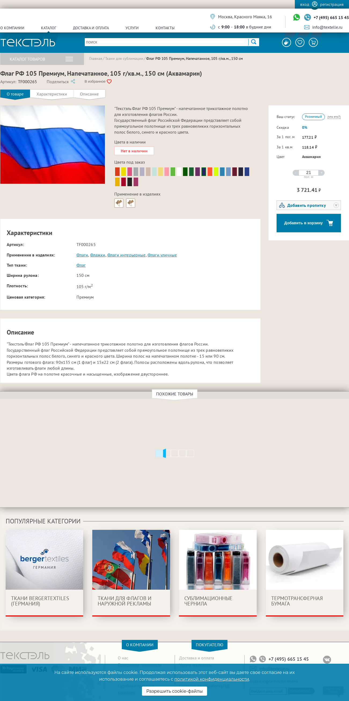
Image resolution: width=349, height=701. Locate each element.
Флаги (82, 255)
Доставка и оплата (91, 27)
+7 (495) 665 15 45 (331, 17)
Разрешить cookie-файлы (174, 691)
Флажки (97, 255)
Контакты (165, 27)
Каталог (48, 27)
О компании (12, 27)
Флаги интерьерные (126, 255)
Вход (304, 4)
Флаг (81, 265)
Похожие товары (175, 394)
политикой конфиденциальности (211, 679)
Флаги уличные (162, 255)
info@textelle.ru (327, 27)
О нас (123, 657)
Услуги (132, 27)
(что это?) (334, 117)
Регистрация (332, 4)
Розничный (313, 116)
